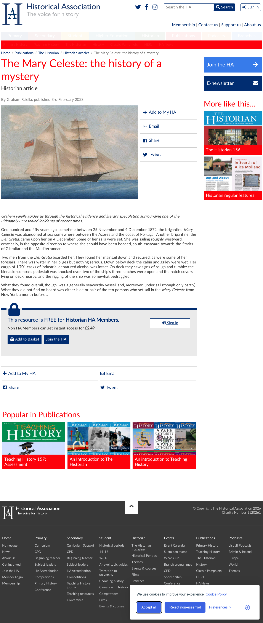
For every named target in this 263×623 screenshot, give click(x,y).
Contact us (208, 25)
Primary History (15, 44)
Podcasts (216, 36)
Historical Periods (144, 555)
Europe (234, 558)
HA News (166, 44)
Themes (137, 562)
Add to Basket (24, 339)
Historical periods (111, 545)
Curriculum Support (80, 545)
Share (151, 140)
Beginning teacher (47, 558)
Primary (14, 36)
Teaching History (46, 44)
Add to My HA (159, 112)
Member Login (12, 577)
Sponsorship (172, 577)
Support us (231, 25)
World (233, 564)
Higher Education (112, 36)
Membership (183, 25)
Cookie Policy (216, 594)
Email (150, 126)
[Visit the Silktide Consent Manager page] (247, 607)
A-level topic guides (113, 564)
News (6, 552)
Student (74, 36)
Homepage (10, 545)
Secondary (45, 36)
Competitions (44, 577)
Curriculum (42, 545)
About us (252, 25)
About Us (9, 558)
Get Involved (11, 564)
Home (5, 53)
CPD (38, 552)
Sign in (170, 323)
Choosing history (111, 581)
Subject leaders (45, 564)
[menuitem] (14, 36)
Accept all (148, 607)
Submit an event (175, 552)
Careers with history (113, 587)
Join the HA (56, 339)
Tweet (151, 154)
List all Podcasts (240, 545)
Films (103, 600)
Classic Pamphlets (124, 44)
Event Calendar (174, 545)
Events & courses (111, 606)
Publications (183, 36)
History (98, 44)
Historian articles (76, 53)
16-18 (103, 558)
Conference (43, 590)
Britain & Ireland (240, 552)
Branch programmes (178, 564)
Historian (150, 36)
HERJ (148, 44)
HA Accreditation (46, 571)
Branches (247, 36)
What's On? (172, 558)
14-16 (103, 552)
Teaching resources (80, 594)
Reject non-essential (185, 607)
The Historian (76, 44)
